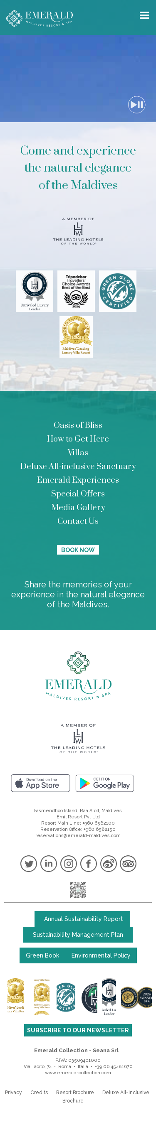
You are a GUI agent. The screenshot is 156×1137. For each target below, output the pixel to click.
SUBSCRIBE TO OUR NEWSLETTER (78, 1030)
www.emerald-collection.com (78, 1073)
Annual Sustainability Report (83, 919)
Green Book (42, 955)
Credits (39, 1092)
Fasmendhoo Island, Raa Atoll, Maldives (78, 810)
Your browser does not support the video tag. (78, 78)
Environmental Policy (101, 955)
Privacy (13, 1092)
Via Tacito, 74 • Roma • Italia (56, 1066)
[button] (146, 15)
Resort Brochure (75, 1092)
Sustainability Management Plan (78, 934)
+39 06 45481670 (114, 1066)
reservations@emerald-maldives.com (78, 835)
